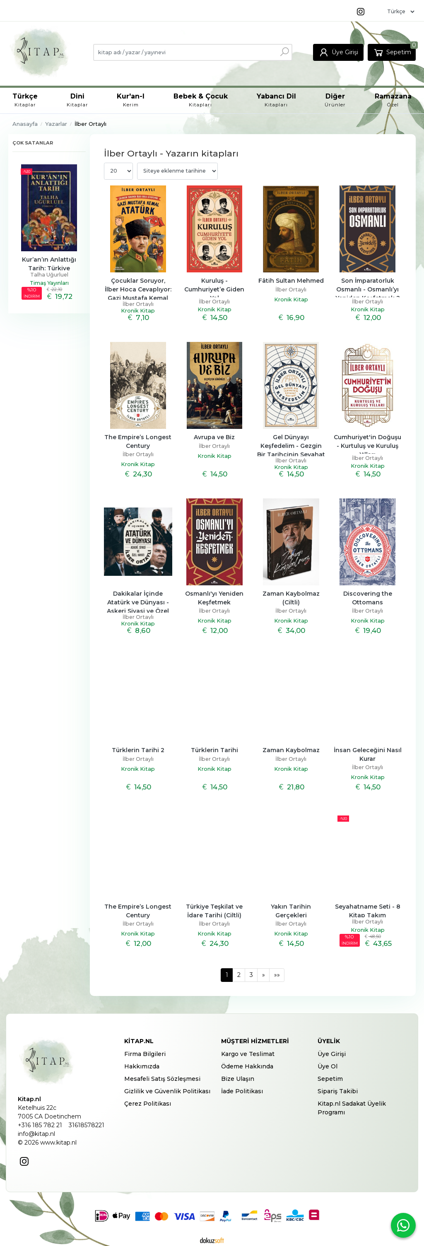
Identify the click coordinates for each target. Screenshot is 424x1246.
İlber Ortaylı (138, 304)
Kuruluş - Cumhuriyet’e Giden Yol (215, 289)
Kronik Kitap (138, 311)
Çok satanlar (32, 143)
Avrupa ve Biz (214, 437)
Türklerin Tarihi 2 (138, 750)
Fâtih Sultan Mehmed (291, 280)
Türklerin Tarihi (214, 750)
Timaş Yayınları (49, 283)
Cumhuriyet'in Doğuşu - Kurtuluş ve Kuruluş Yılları (368, 445)
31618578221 (86, 1125)
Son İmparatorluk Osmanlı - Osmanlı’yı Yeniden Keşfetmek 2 (368, 289)
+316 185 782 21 (40, 1125)
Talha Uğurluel (49, 275)
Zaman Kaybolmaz (291, 750)
